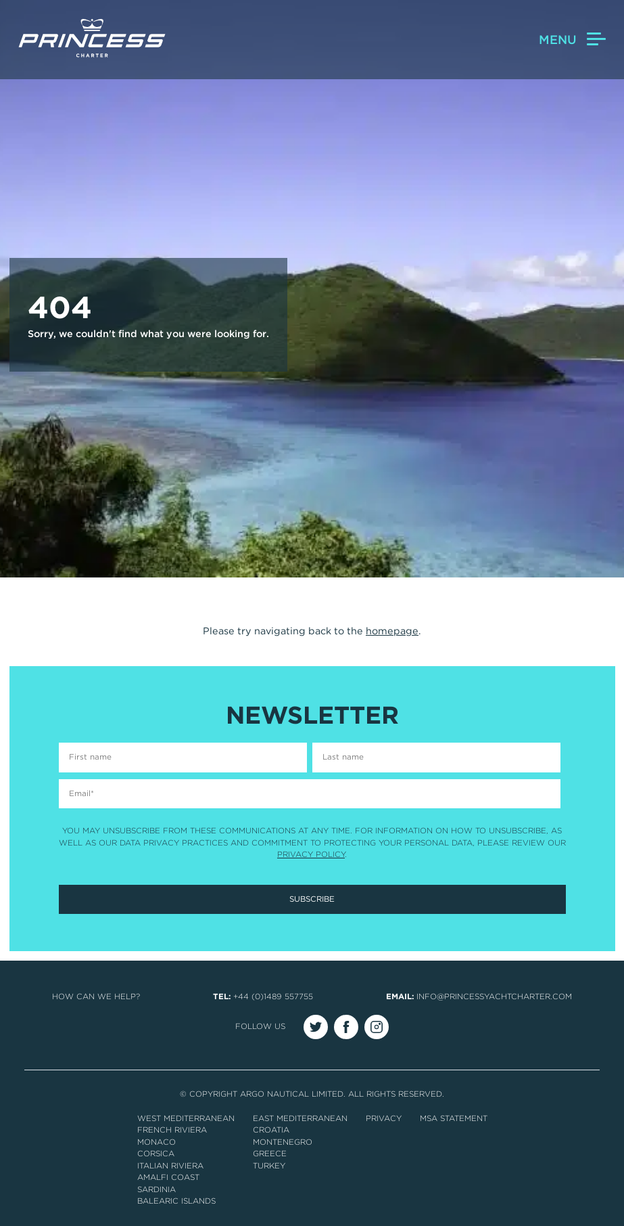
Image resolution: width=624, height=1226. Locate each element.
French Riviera (172, 1130)
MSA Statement (453, 1118)
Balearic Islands (176, 1201)
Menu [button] (572, 39)
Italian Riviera (170, 1165)
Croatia (271, 1130)
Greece (270, 1153)
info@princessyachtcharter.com (494, 996)
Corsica (155, 1153)
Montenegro (282, 1142)
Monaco (156, 1142)
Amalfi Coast (168, 1177)
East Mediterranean (300, 1118)
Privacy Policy (311, 854)
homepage (392, 630)
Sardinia (156, 1189)
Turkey (269, 1165)
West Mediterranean (186, 1118)
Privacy (384, 1118)
